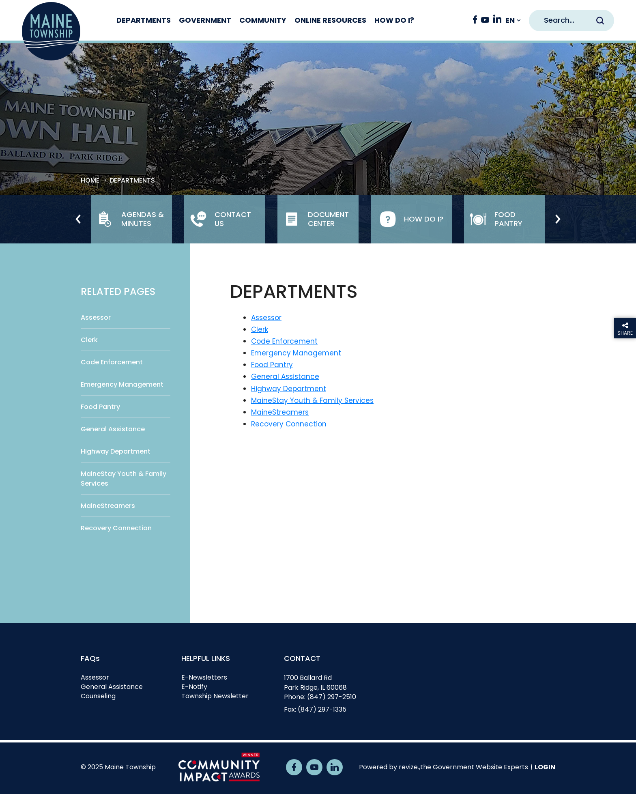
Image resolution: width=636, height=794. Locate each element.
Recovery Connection (116, 528)
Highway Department (115, 451)
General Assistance (113, 429)
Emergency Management (122, 384)
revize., (409, 767)
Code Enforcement (112, 362)
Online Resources (338, 20)
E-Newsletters (204, 677)
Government (212, 20)
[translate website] (513, 20)
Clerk (89, 339)
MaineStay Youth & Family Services (123, 478)
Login (545, 767)
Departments (151, 20)
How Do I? (401, 20)
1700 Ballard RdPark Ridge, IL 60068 (315, 682)
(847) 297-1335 (322, 709)
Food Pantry (100, 406)
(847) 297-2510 (331, 696)
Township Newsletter (215, 696)
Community (270, 20)
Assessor (96, 317)
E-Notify (194, 686)
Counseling (98, 696)
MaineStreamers (108, 505)
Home (90, 180)
